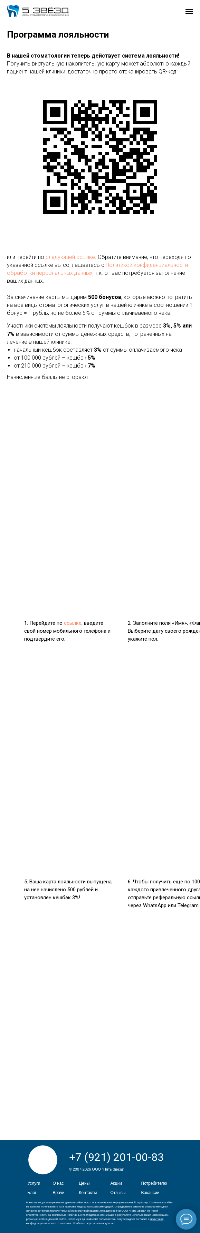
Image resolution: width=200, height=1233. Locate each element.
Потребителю (154, 1183)
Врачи (59, 1192)
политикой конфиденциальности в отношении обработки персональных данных (95, 1221)
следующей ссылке (70, 257)
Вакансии (150, 1192)
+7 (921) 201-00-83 (116, 1157)
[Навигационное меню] (189, 11)
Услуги (34, 1183)
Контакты (88, 1192)
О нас (58, 1183)
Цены (84, 1183)
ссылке (73, 623)
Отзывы (118, 1192)
